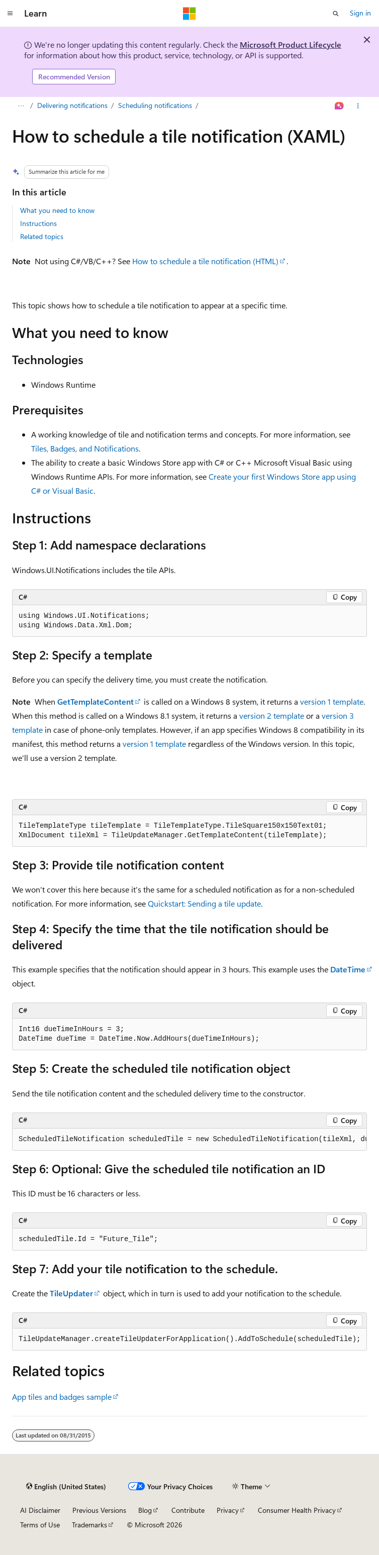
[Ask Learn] (339, 106)
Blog (145, 1510)
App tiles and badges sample (62, 1396)
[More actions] (358, 106)
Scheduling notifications (155, 105)
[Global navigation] (10, 14)
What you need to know (57, 210)
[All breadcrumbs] (21, 106)
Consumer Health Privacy (297, 1510)
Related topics (41, 236)
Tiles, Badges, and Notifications (85, 448)
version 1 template (331, 701)
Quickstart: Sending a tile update (204, 903)
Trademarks (89, 1524)
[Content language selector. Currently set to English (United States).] (66, 1487)
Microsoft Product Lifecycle (290, 44)
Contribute (188, 1510)
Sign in (360, 13)
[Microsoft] (189, 13)
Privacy (228, 1510)
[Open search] (336, 14)
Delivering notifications (72, 105)
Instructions (38, 223)
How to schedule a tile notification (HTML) (205, 261)
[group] (189, 1140)
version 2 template (271, 715)
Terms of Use (40, 1524)
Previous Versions (99, 1510)
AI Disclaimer (40, 1510)
